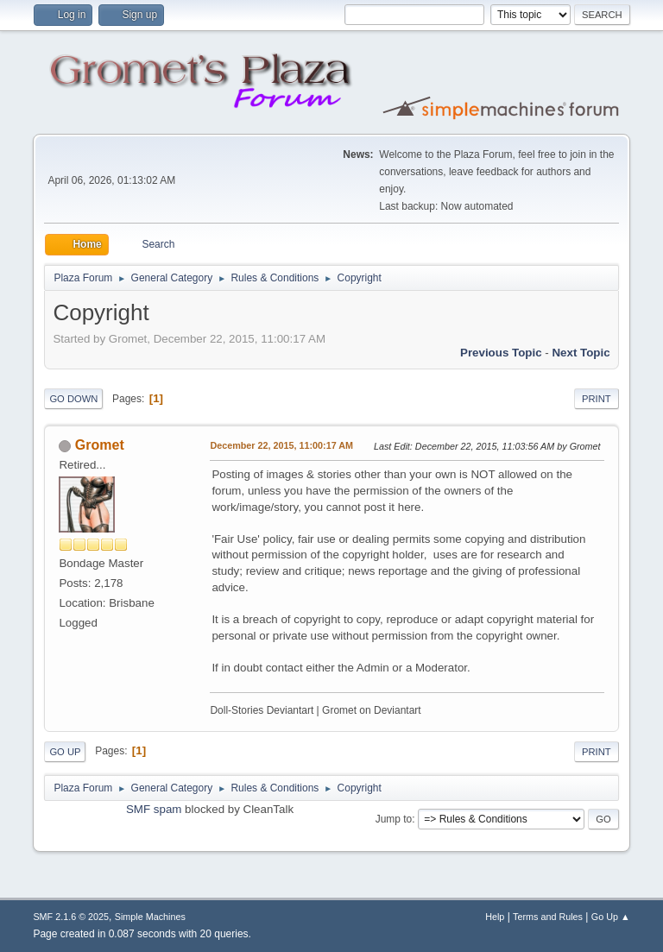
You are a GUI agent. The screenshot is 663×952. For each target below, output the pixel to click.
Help (494, 916)
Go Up (64, 752)
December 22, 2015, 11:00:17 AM (281, 445)
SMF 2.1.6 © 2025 (71, 916)
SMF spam (153, 809)
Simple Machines (150, 916)
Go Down (73, 399)
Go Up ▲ (610, 916)
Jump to (394, 819)
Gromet (99, 445)
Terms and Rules (548, 916)
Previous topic (501, 352)
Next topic (580, 352)
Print (596, 399)
